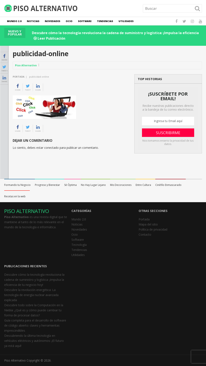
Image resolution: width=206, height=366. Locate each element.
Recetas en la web (15, 196)
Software (84, 21)
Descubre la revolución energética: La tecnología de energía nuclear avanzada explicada (31, 295)
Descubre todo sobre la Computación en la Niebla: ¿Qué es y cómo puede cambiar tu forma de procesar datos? (33, 310)
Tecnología (79, 245)
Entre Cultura (143, 185)
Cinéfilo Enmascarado (168, 185)
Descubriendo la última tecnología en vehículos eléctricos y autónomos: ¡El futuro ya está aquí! (34, 341)
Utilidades (126, 21)
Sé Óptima (70, 185)
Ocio (69, 21)
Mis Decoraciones (120, 185)
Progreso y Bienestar (47, 185)
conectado (51, 148)
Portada (19, 76)
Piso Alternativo (26, 65)
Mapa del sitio (148, 224)
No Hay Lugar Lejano (93, 185)
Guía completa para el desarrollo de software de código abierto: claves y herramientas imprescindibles (35, 325)
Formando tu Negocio (17, 185)
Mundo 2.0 (14, 21)
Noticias (33, 21)
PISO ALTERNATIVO (26, 210)
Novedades (52, 21)
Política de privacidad (153, 229)
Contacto (145, 234)
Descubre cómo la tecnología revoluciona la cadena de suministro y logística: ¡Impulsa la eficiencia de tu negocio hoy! (34, 280)
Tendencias (105, 21)
